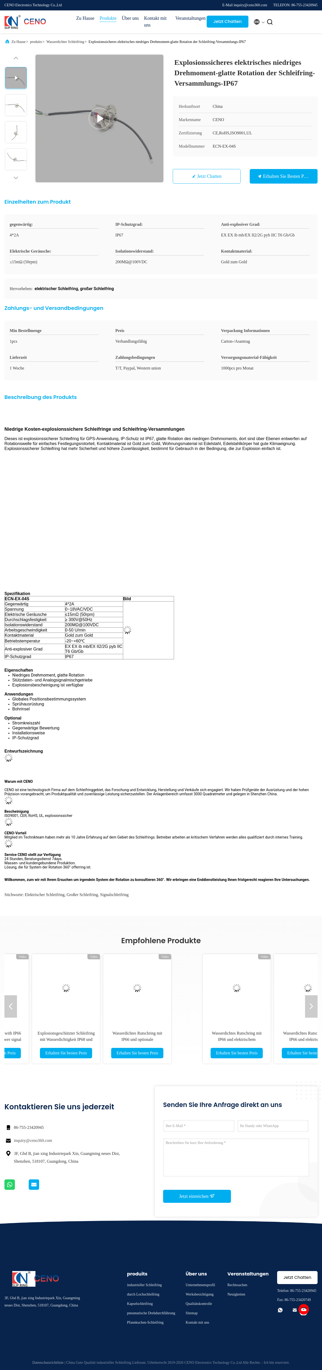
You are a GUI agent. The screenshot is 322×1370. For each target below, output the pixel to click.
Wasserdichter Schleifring (65, 42)
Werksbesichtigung (199, 1294)
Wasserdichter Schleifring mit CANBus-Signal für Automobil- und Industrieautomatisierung (54, 1039)
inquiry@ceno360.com (33, 1140)
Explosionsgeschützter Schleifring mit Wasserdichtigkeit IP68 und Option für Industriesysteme (196, 1039)
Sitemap (192, 1313)
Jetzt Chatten (227, 21)
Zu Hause (85, 18)
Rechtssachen (237, 1285)
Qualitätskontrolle (199, 1304)
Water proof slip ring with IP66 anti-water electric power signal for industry (125, 1039)
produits (36, 42)
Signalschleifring (114, 894)
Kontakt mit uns (155, 22)
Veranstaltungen (188, 18)
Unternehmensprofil (200, 1285)
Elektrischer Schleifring (44, 894)
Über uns (130, 18)
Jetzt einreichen (197, 1196)
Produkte (107, 18)
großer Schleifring (82, 894)
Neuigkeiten (236, 1294)
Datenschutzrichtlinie (48, 1363)
